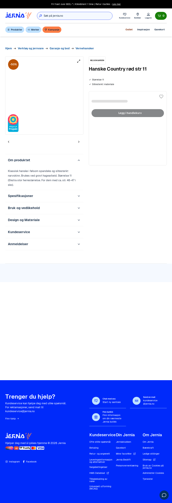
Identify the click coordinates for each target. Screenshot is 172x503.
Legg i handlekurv (128, 113)
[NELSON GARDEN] (97, 60)
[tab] (18, 142)
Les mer (116, 4)
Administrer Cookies (153, 473)
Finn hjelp (12, 418)
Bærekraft (148, 448)
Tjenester (148, 479)
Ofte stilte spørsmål (100, 442)
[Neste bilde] (79, 142)
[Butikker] (137, 15)
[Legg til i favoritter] (161, 97)
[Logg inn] (148, 15)
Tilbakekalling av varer (98, 480)
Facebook (29, 461)
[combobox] (78, 16)
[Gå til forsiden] (18, 15)
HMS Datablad (99, 473)
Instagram (12, 461)
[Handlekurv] (161, 16)
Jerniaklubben (123, 442)
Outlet (129, 29)
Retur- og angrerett (99, 454)
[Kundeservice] (125, 15)
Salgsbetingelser (98, 467)
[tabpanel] (44, 95)
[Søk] (40, 16)
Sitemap (149, 459)
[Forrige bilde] (8, 142)
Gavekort (159, 29)
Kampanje (52, 29)
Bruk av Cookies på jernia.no (153, 466)
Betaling (93, 448)
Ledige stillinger (151, 454)
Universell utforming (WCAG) (100, 487)
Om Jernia (148, 442)
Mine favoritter (126, 453)
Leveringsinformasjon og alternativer (100, 460)
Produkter (14, 29)
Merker (33, 29)
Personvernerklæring (127, 465)
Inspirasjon (143, 29)
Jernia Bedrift (123, 459)
